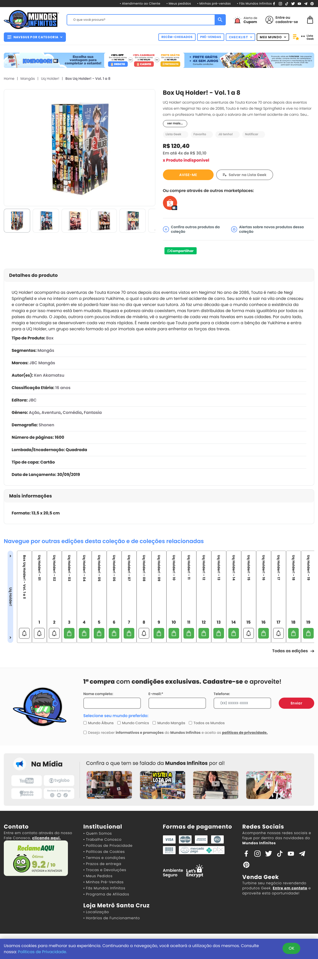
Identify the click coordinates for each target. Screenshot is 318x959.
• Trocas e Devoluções (104, 869)
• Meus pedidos (178, 4)
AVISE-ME (188, 174)
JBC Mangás (42, 363)
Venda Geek (260, 877)
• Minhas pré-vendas (214, 4)
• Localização (96, 911)
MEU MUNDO (273, 37)
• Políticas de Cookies (104, 851)
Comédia (72, 412)
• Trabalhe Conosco (102, 839)
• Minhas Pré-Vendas (103, 882)
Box (49, 338)
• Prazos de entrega (102, 863)
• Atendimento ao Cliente (140, 4)
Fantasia (93, 412)
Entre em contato (290, 888)
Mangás (28, 78)
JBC (33, 400)
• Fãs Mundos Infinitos (254, 4)
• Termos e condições (104, 857)
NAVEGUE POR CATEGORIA (34, 37)
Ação (34, 412)
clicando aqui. (46, 837)
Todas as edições (293, 651)
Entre (280, 17)
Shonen (46, 425)
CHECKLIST (240, 37)
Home (9, 78)
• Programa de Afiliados (106, 894)
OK (291, 948)
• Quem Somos (97, 833)
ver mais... (175, 123)
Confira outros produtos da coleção (191, 229)
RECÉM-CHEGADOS (177, 37)
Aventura (51, 412)
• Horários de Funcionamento (111, 917)
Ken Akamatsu (49, 375)
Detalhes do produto (33, 275)
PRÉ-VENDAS (210, 37)
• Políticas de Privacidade (108, 845)
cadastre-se (286, 21)
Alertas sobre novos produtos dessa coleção (267, 229)
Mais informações (30, 496)
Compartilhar (182, 250)
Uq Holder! (50, 78)
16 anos (62, 388)
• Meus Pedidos (98, 875)
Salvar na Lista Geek (248, 174)
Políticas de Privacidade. (42, 952)
